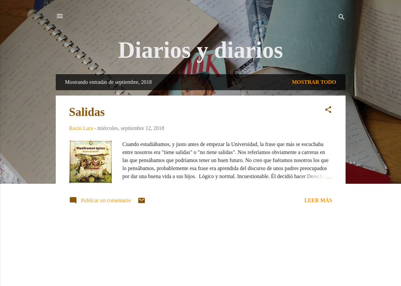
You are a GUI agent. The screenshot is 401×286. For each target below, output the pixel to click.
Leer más (318, 200)
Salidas (87, 112)
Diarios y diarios (200, 50)
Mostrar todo (314, 82)
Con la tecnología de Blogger (201, 255)
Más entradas (200, 232)
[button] (328, 111)
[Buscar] (342, 18)
